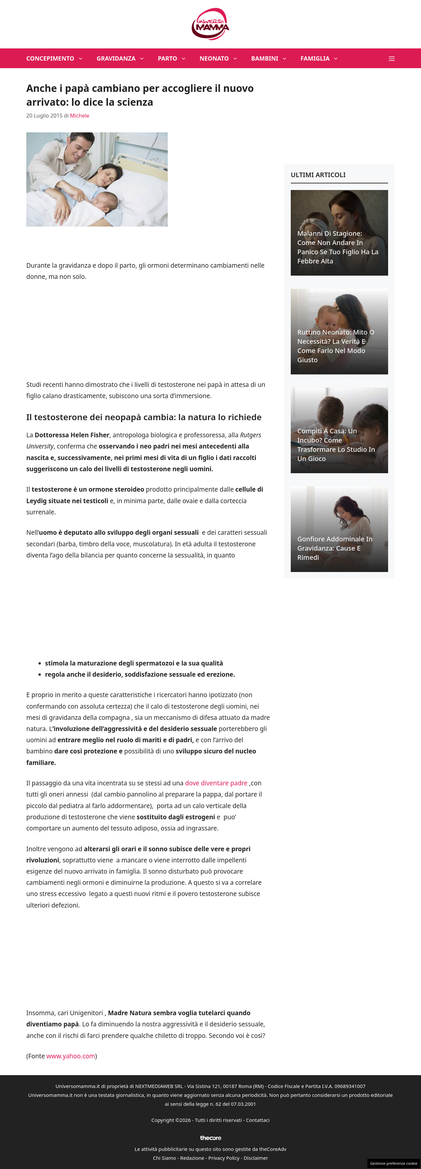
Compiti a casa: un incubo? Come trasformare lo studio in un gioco (336, 444)
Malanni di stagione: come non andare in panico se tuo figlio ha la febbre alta (338, 247)
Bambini (272, 58)
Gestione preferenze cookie (393, 1163)
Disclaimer (256, 1158)
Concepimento (58, 58)
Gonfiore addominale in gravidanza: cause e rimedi (335, 548)
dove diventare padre (217, 783)
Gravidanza (124, 58)
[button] (391, 58)
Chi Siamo (164, 1158)
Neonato (222, 58)
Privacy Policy (224, 1158)
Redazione (192, 1158)
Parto (175, 58)
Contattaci (258, 1120)
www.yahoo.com (70, 1056)
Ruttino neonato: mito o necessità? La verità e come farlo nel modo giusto (335, 346)
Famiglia (323, 58)
